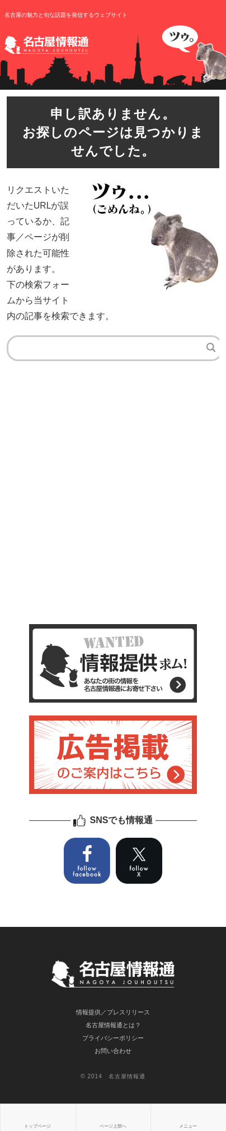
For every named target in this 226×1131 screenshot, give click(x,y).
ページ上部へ (113, 1126)
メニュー (188, 1126)
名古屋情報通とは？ (113, 1025)
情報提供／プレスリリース (113, 1012)
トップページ (37, 1126)
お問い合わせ (113, 1050)
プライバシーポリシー (113, 1038)
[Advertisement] (113, 499)
